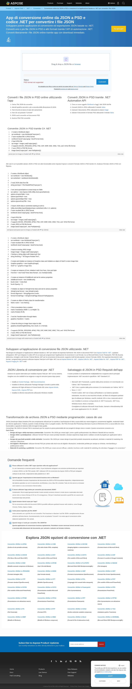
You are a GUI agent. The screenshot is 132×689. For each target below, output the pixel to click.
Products (50, 3)
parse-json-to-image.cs (16, 154)
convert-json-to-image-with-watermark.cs (20, 338)
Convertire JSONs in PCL (76, 579)
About (87, 3)
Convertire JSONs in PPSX (47, 598)
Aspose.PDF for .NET (117, 359)
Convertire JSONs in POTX (47, 587)
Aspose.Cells (16, 390)
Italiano (111, 3)
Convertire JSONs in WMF (17, 617)
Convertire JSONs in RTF (46, 609)
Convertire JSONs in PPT (76, 598)
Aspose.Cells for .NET (85, 359)
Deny (118, 681)
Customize (102, 681)
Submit (101, 644)
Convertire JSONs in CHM (47, 544)
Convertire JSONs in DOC (107, 544)
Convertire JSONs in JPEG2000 (19, 571)
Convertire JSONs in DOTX (77, 555)
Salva (103, 107)
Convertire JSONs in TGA (106, 609)
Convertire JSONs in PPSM (17, 598)
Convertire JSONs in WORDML (108, 617)
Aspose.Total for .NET (104, 353)
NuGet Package (24, 382)
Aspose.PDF (26, 390)
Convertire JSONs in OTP (16, 579)
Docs (11, 672)
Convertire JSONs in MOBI (47, 571)
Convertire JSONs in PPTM (107, 598)
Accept (110, 676)
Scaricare (118, 29)
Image (106, 110)
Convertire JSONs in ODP (76, 571)
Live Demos (43, 672)
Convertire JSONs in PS (16, 609)
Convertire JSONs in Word (77, 617)
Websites (79, 3)
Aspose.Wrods (53, 387)
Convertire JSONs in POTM (17, 587)
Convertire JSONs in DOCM (17, 555)
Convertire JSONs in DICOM (77, 544)
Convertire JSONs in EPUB (47, 563)
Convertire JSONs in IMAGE (107, 563)
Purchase (60, 3)
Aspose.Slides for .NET (101, 359)
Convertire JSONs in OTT (46, 579)
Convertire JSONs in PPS (106, 587)
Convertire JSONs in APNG (17, 544)
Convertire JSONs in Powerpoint (79, 587)
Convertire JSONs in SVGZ (77, 609)
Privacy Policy (73, 686)
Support (69, 3)
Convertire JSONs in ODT (106, 571)
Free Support (72, 672)
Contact (87, 686)
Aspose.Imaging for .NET (14, 361)
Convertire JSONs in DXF (106, 555)
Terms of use (81, 686)
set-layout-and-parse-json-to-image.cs (19, 230)
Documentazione (39, 382)
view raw (120, 154)
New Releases (72, 669)
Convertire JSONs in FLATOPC (78, 563)
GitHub (38, 154)
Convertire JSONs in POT (106, 579)
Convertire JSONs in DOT (46, 555)
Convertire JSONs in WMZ (47, 617)
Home (12, 669)
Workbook (90, 104)
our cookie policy (106, 672)
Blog (40, 676)
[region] (66, 141)
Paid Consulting (15, 676)
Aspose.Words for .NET (69, 359)
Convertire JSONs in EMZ (16, 563)
